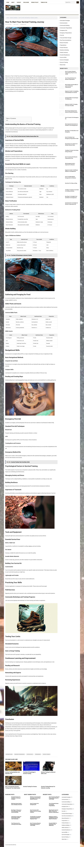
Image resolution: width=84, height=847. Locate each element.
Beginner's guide (9, 754)
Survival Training (13, 17)
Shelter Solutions (64, 52)
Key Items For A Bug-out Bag (71, 183)
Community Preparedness (66, 28)
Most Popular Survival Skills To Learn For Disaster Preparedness (71, 86)
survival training (46, 754)
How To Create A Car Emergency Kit (34, 804)
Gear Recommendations (65, 40)
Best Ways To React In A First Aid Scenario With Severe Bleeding (16, 811)
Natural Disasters (64, 42)
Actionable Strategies (65, 20)
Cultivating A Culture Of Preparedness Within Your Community (16, 817)
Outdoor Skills (30, 754)
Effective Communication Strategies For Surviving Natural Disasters (35, 798)
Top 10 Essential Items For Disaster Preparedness (53, 804)
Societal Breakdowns (65, 55)
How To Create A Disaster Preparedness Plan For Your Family (71, 72)
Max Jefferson (8, 24)
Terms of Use (44, 2)
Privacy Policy (34, 2)
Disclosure (26, 2)
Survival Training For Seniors (30, 786)
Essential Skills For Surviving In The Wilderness (53, 824)
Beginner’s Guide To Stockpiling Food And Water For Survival (53, 817)
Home (7, 2)
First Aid (62, 35)
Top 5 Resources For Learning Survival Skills (16, 824)
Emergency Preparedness (19, 754)
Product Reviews (64, 47)
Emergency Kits (63, 30)
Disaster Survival (12, 844)
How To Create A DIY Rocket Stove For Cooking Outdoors (35, 811)
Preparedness (38, 754)
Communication (63, 23)
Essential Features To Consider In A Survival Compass (15, 798)
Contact (19, 2)
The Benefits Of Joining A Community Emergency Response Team (35, 817)
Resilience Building (64, 50)
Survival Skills (63, 57)
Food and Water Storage (65, 37)
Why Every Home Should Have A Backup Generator (16, 804)
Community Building (64, 25)
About (12, 2)
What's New (62, 64)
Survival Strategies (64, 59)
